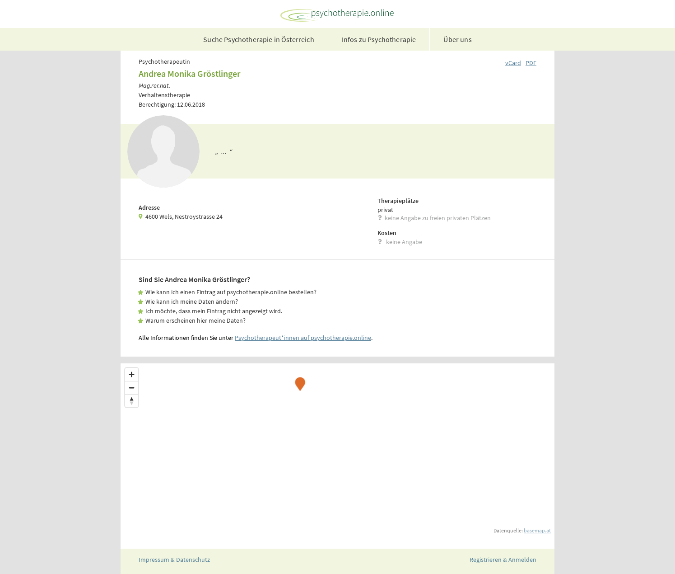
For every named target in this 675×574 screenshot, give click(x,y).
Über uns (457, 39)
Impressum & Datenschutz (174, 559)
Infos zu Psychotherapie (379, 39)
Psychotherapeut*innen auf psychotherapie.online (303, 338)
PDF (531, 63)
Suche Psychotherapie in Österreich (258, 39)
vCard (513, 63)
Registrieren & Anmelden (503, 559)
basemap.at (537, 530)
